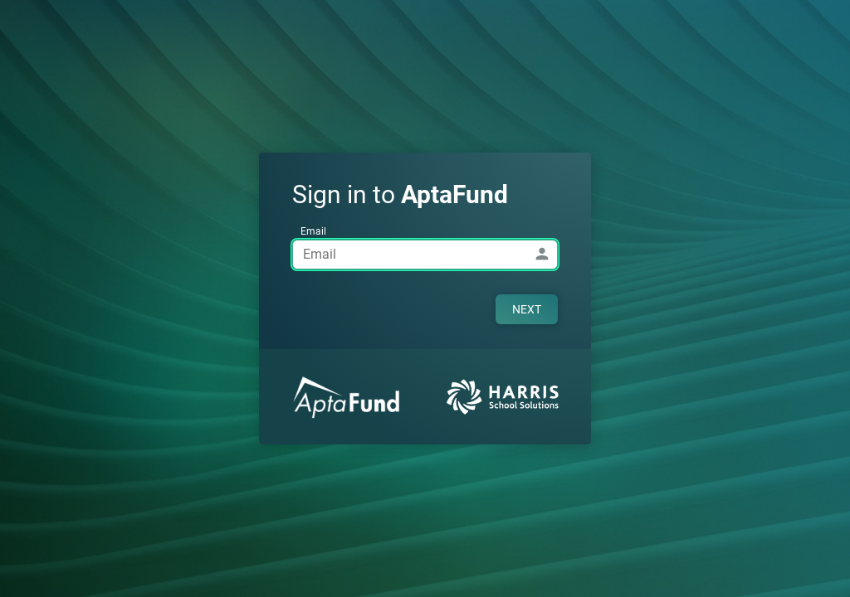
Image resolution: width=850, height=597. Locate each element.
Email (313, 231)
